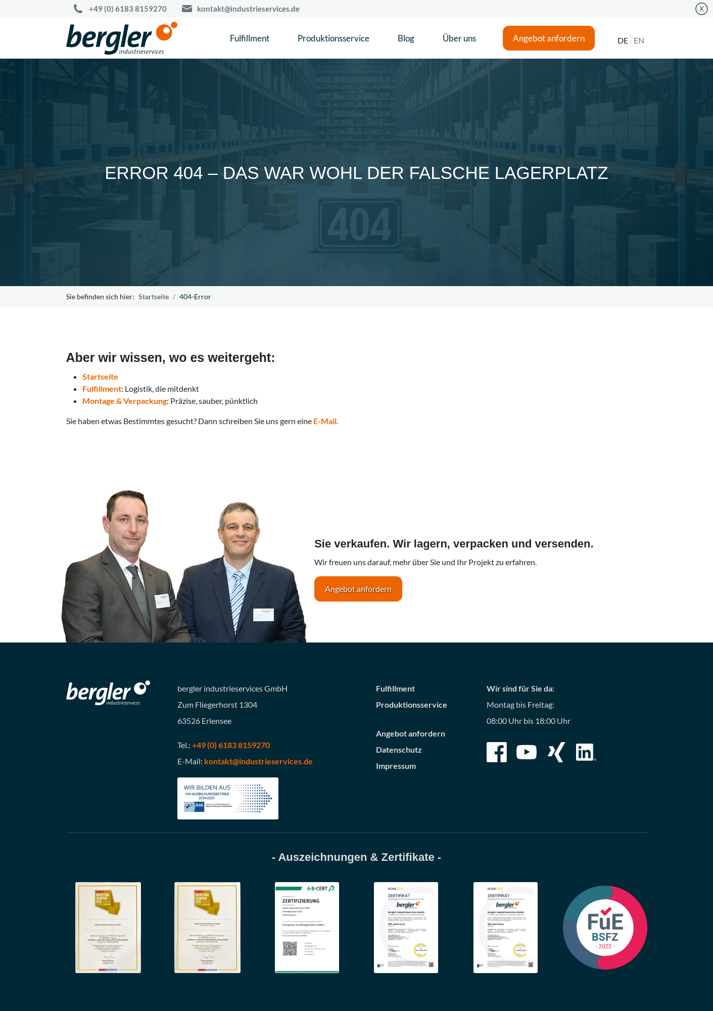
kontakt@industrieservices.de (248, 8)
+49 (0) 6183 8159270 (231, 745)
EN (639, 40)
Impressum (396, 765)
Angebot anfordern (549, 38)
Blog (406, 38)
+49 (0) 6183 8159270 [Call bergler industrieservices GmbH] (128, 8)
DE (622, 40)
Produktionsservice (333, 38)
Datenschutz (399, 749)
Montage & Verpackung (124, 400)
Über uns (459, 38)
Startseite (153, 296)
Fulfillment (249, 38)
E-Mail (325, 421)
